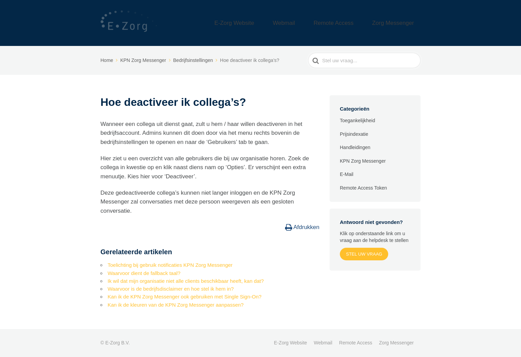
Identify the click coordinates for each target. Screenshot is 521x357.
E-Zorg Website (275, 23)
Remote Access (352, 23)
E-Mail (346, 174)
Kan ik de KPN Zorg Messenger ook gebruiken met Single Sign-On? (185, 296)
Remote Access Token (363, 188)
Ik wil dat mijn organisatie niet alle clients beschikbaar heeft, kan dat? (186, 281)
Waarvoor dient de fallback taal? (144, 273)
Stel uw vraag (364, 254)
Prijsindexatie (354, 134)
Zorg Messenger (399, 23)
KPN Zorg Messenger (363, 161)
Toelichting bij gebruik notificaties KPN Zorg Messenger (170, 265)
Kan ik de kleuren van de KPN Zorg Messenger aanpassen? (175, 305)
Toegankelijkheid (357, 120)
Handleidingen (355, 147)
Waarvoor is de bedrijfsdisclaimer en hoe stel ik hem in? (171, 289)
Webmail (313, 23)
